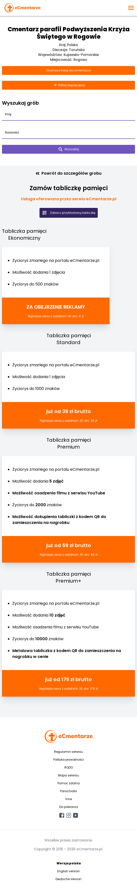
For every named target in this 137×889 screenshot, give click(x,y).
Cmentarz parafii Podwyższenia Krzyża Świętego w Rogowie (69, 33)
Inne (68, 799)
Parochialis (68, 791)
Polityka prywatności (68, 759)
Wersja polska (69, 863)
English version (68, 871)
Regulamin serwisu (68, 752)
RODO (68, 767)
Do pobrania (68, 807)
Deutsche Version (68, 879)
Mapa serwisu (68, 775)
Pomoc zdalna (69, 783)
